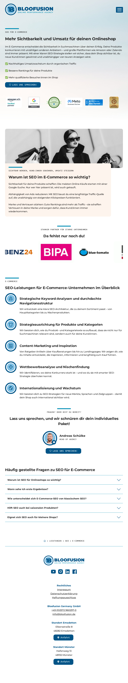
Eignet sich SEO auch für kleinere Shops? (32, 517)
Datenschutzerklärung (63, 593)
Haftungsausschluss (64, 597)
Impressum (64, 589)
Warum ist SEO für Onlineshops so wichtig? (34, 480)
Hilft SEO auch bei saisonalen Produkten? (32, 507)
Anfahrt (63, 637)
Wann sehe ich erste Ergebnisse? (27, 489)
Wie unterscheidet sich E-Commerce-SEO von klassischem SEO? (46, 498)
